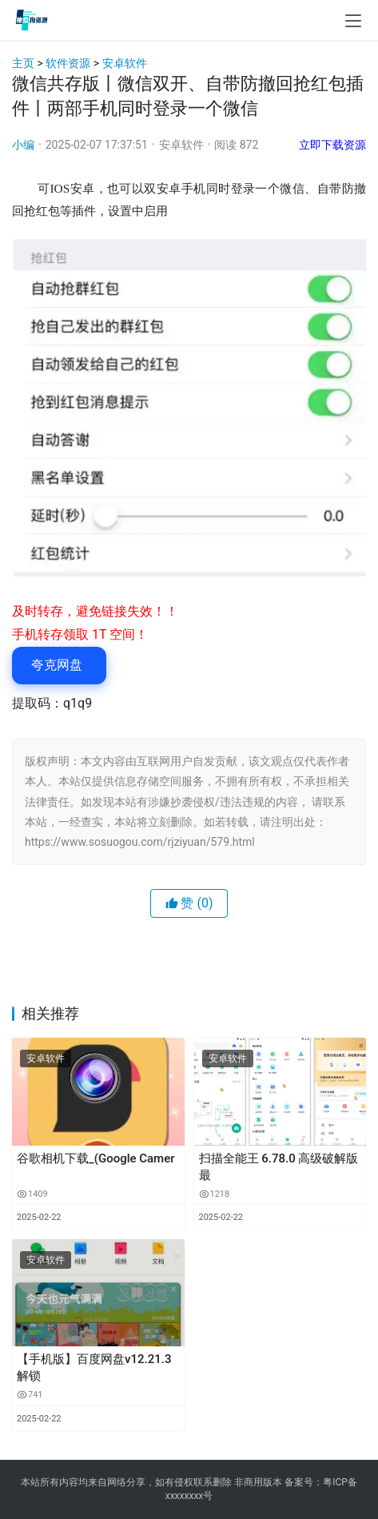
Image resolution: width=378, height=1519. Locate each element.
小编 (23, 144)
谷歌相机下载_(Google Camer (96, 1158)
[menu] (353, 20)
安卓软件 (124, 63)
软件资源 (68, 63)
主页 (23, 63)
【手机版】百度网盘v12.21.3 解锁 (94, 1367)
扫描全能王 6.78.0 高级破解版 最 (279, 1166)
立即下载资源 (332, 144)
